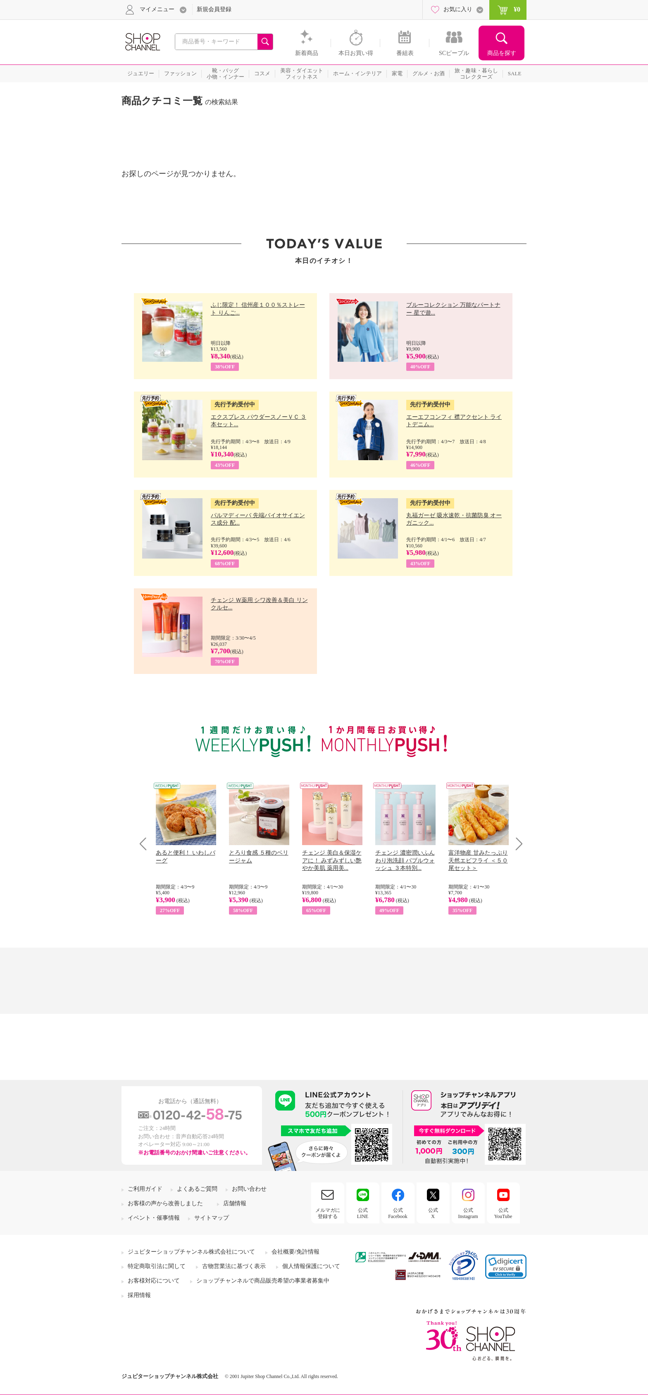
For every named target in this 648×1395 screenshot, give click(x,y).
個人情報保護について (311, 1266)
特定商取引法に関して (157, 1266)
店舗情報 (234, 1203)
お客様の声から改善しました (165, 1203)
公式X (433, 1213)
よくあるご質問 (197, 1189)
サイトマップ (211, 1218)
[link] (505, 1266)
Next (516, 843)
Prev (146, 843)
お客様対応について (154, 1281)
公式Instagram (468, 1213)
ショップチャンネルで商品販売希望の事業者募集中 (262, 1281)
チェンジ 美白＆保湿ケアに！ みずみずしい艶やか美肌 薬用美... (332, 860)
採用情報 (139, 1295)
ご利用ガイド (145, 1189)
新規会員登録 (214, 9)
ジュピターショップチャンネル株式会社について (191, 1252)
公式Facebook (397, 1213)
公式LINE (362, 1213)
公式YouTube (503, 1213)
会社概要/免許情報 (295, 1252)
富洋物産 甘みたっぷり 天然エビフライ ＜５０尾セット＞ (478, 860)
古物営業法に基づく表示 (234, 1266)
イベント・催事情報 (154, 1218)
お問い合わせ (249, 1189)
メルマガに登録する (327, 1213)
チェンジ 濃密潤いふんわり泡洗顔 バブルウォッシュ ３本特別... (405, 860)
